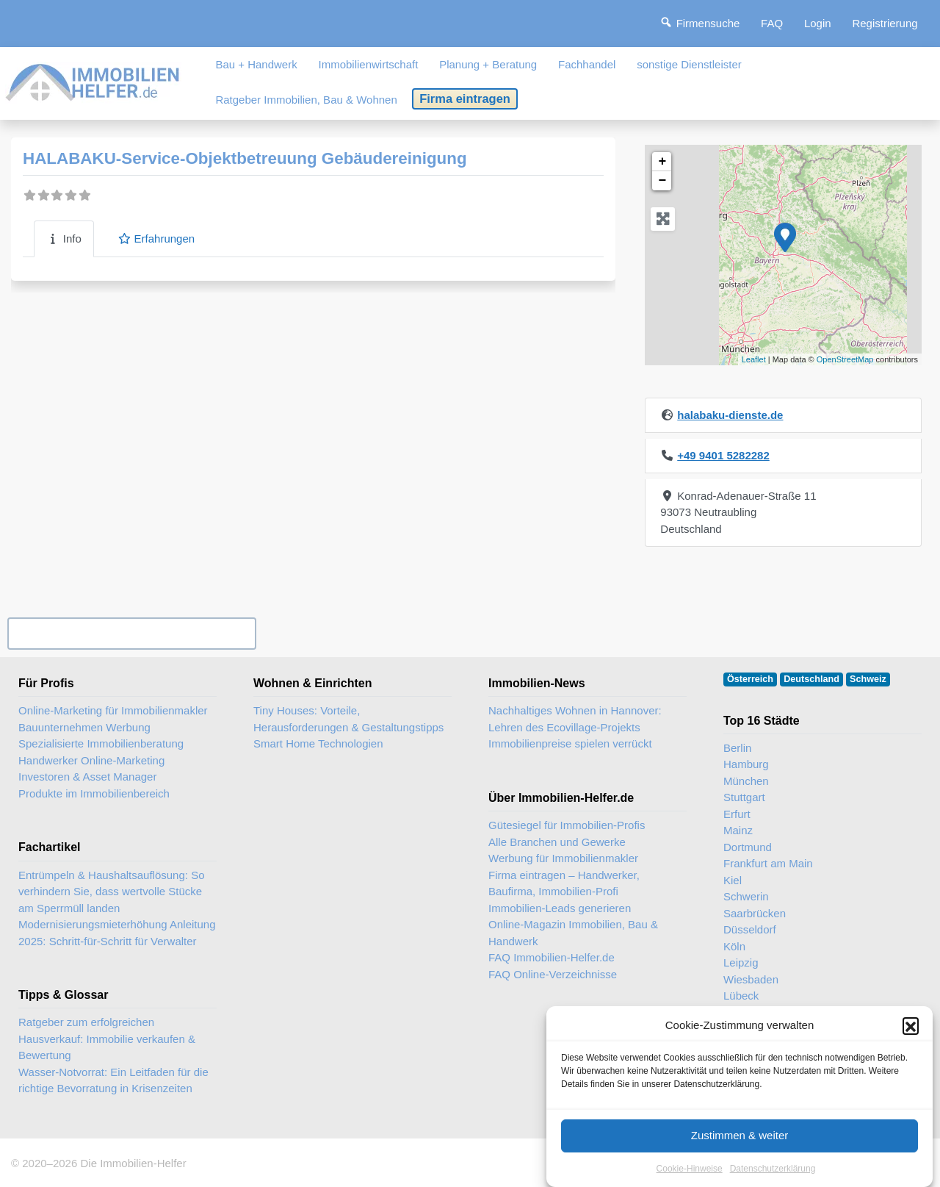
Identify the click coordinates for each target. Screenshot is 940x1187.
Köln (734, 946)
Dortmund (747, 847)
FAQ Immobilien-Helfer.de (551, 957)
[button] (910, 1040)
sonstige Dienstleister (689, 64)
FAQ (772, 23)
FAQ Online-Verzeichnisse (552, 974)
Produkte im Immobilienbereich (94, 793)
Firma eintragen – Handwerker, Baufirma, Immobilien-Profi (564, 883)
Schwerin (746, 896)
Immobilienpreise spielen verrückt (570, 743)
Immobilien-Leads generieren (559, 908)
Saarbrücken (754, 913)
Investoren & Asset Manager (87, 776)
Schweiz (868, 679)
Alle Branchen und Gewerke (557, 842)
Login (817, 23)
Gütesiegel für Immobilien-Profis (566, 825)
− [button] (662, 181)
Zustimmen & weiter (740, 1150)
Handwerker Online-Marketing (91, 760)
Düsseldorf (749, 929)
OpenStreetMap (845, 359)
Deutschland (811, 679)
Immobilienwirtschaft (369, 64)
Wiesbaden (750, 979)
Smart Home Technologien (318, 743)
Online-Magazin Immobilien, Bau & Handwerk (573, 932)
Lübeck (741, 995)
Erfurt (737, 814)
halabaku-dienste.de (730, 415)
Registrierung (884, 23)
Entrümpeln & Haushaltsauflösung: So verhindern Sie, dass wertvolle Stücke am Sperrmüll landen (111, 891)
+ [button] (662, 162)
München (746, 781)
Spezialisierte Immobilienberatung (101, 743)
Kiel (732, 880)
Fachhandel (586, 64)
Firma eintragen (464, 98)
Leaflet (754, 359)
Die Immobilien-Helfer (133, 1163)
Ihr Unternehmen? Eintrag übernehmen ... (131, 633)
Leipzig (741, 962)
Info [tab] (64, 238)
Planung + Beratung (488, 64)
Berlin (737, 748)
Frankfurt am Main (768, 863)
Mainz (738, 830)
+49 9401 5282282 (723, 455)
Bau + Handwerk (256, 64)
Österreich (750, 679)
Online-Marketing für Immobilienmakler (113, 710)
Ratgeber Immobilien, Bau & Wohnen (306, 99)
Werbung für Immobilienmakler (563, 858)
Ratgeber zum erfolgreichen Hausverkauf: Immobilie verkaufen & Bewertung (106, 1038)
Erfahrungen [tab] (156, 238)
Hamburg (746, 764)
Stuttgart (744, 797)
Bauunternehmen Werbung (84, 727)
